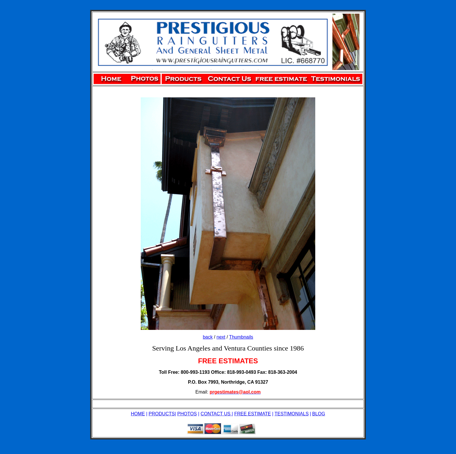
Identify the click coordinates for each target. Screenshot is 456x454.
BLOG (318, 413)
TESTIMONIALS (292, 413)
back (208, 337)
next (221, 337)
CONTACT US (216, 413)
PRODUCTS (162, 413)
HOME (138, 413)
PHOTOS (187, 413)
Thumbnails (241, 337)
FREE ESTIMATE (252, 413)
